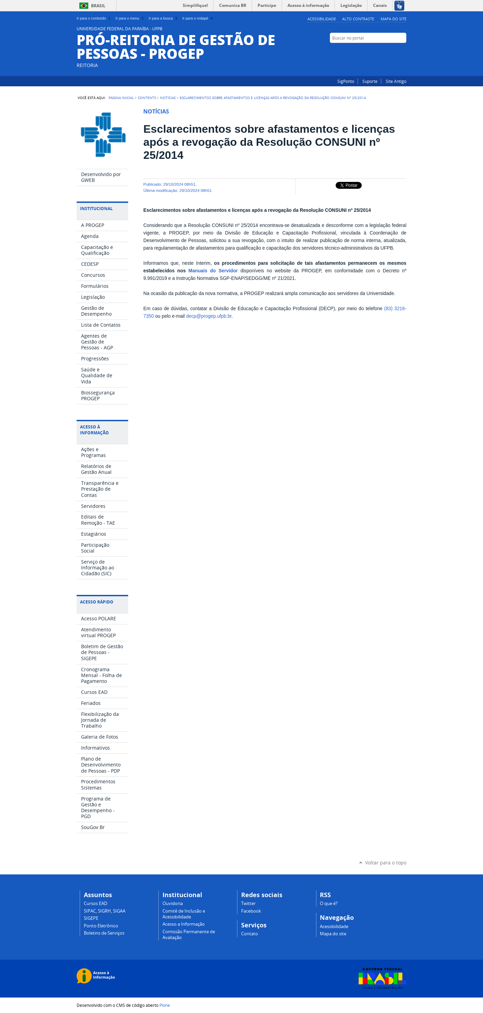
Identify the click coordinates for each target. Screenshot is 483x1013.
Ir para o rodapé (198, 18)
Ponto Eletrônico (101, 926)
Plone (164, 1005)
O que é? (329, 903)
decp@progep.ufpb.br (209, 316)
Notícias (168, 97)
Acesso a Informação (183, 924)
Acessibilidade (321, 18)
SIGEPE (91, 918)
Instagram (394, 51)
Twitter (248, 903)
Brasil (98, 6)
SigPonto (345, 81)
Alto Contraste (358, 18)
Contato (249, 934)
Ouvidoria (172, 903)
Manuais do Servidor (213, 270)
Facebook (403, 51)
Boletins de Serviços (104, 933)
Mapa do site (393, 18)
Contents (147, 97)
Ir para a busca (164, 18)
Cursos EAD (95, 903)
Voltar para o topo (385, 862)
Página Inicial (121, 97)
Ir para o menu (130, 18)
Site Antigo (396, 81)
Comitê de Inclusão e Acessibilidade (183, 914)
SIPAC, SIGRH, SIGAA (104, 911)
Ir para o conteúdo (94, 18)
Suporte (370, 81)
